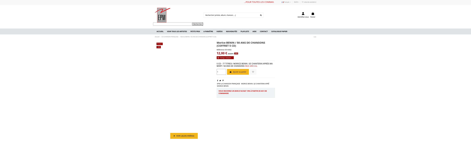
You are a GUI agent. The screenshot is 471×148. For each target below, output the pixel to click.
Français (287, 2)
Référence (220, 50)
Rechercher (197, 24)
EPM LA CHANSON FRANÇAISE (228, 83)
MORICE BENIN (223, 86)
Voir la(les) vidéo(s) (184, 136)
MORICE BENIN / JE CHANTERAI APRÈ (255, 83)
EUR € (296, 2)
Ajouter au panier (237, 72)
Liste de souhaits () (309, 2)
